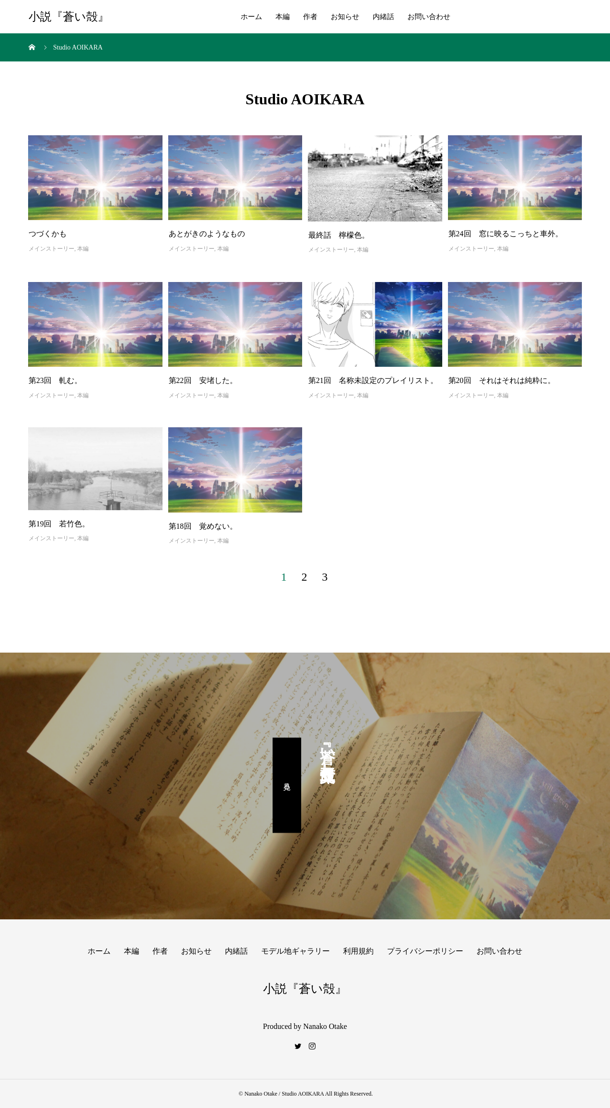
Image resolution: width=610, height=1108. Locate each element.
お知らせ (345, 16)
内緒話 (383, 16)
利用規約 (358, 951)
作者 (310, 16)
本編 (282, 16)
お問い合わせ (428, 16)
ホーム (251, 16)
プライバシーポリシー (425, 951)
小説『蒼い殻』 (69, 16)
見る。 (287, 785)
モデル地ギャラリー (295, 951)
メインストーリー (51, 248)
